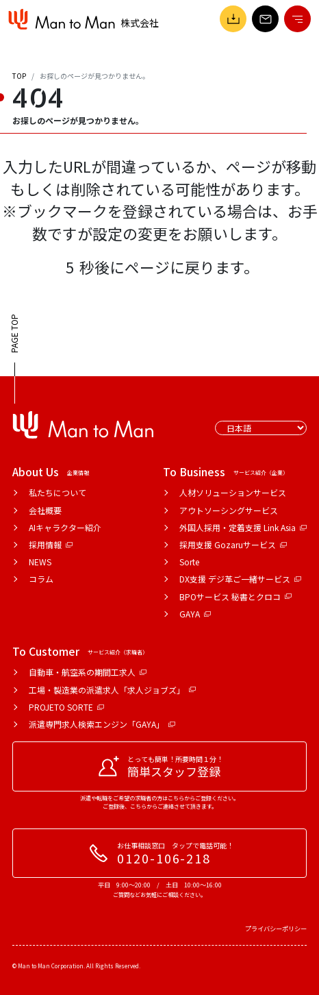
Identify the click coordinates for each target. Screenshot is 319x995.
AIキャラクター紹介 (65, 527)
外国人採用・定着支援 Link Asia (243, 527)
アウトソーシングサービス (228, 510)
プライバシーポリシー (276, 928)
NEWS (40, 561)
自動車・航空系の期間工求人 (87, 672)
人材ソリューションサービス (232, 492)
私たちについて (57, 492)
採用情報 (51, 544)
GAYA (195, 613)
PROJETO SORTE (66, 707)
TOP (19, 76)
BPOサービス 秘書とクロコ (235, 596)
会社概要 (45, 510)
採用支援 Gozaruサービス (233, 544)
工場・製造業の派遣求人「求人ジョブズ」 (112, 690)
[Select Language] (261, 428)
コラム (41, 579)
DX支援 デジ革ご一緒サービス (240, 579)
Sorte (189, 561)
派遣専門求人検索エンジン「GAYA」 (102, 724)
